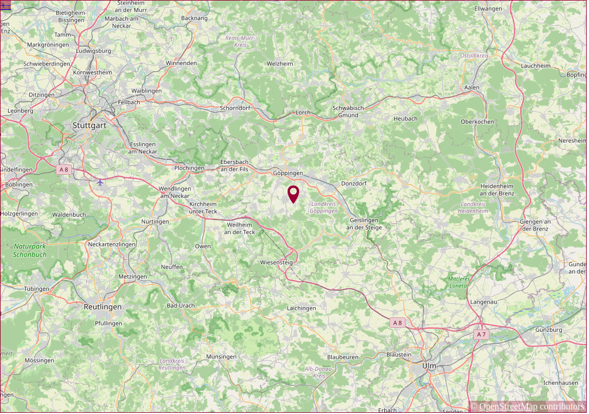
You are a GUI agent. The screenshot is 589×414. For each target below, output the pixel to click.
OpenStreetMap (508, 406)
